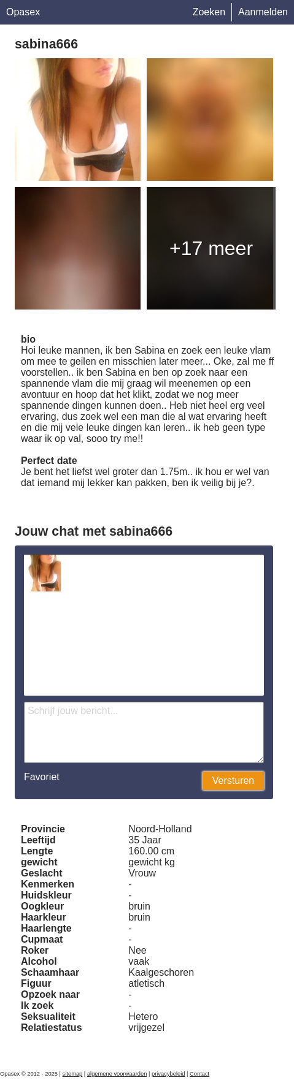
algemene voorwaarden (117, 1074)
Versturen (233, 780)
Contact (199, 1074)
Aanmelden (263, 12)
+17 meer (211, 248)
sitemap (73, 1074)
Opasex (23, 12)
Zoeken (209, 12)
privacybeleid (168, 1074)
